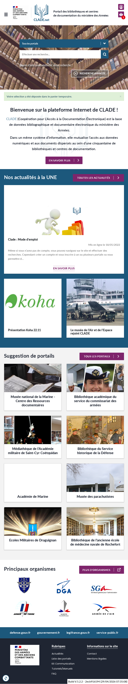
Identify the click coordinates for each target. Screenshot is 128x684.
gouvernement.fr (48, 632)
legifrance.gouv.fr (78, 632)
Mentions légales (96, 658)
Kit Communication (63, 663)
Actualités (57, 653)
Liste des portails (61, 658)
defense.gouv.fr (20, 632)
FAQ (54, 673)
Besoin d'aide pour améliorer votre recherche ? (46, 64)
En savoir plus (64, 160)
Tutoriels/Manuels (62, 668)
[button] (121, 96)
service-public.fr (107, 632)
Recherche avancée (92, 73)
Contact (92, 653)
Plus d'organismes (101, 570)
